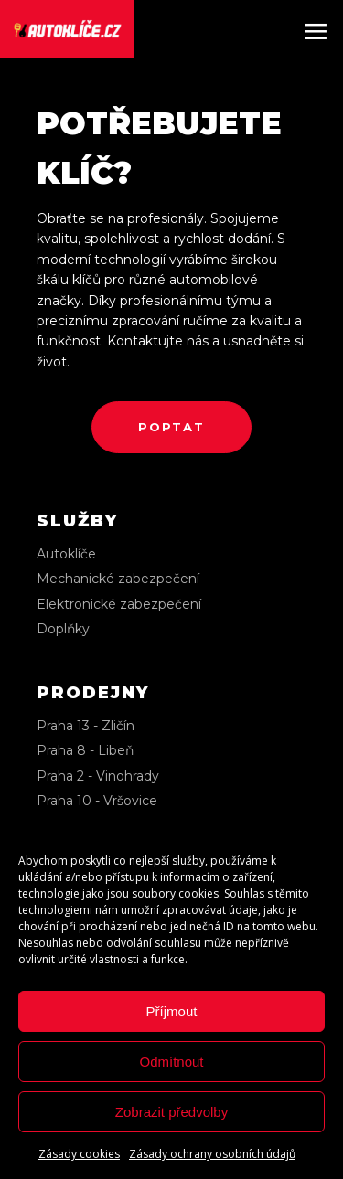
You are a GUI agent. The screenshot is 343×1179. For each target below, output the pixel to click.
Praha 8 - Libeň (85, 750)
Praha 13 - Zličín (85, 725)
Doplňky (63, 629)
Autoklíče (66, 554)
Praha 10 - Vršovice (97, 800)
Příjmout (172, 1011)
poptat (171, 427)
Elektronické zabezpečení (119, 604)
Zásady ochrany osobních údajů (212, 1154)
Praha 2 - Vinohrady (98, 776)
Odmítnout (171, 1061)
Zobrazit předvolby (171, 1112)
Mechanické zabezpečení (118, 578)
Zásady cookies (79, 1154)
